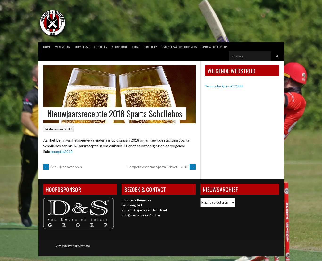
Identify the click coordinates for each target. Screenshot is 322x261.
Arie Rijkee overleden (62, 167)
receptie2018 (62, 151)
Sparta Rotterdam (214, 46)
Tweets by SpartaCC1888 (224, 86)
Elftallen (100, 46)
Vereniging (62, 46)
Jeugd (136, 46)
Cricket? (150, 46)
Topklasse (82, 46)
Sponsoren (119, 46)
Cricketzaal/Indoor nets (179, 46)
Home (46, 46)
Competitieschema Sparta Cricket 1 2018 (161, 167)
